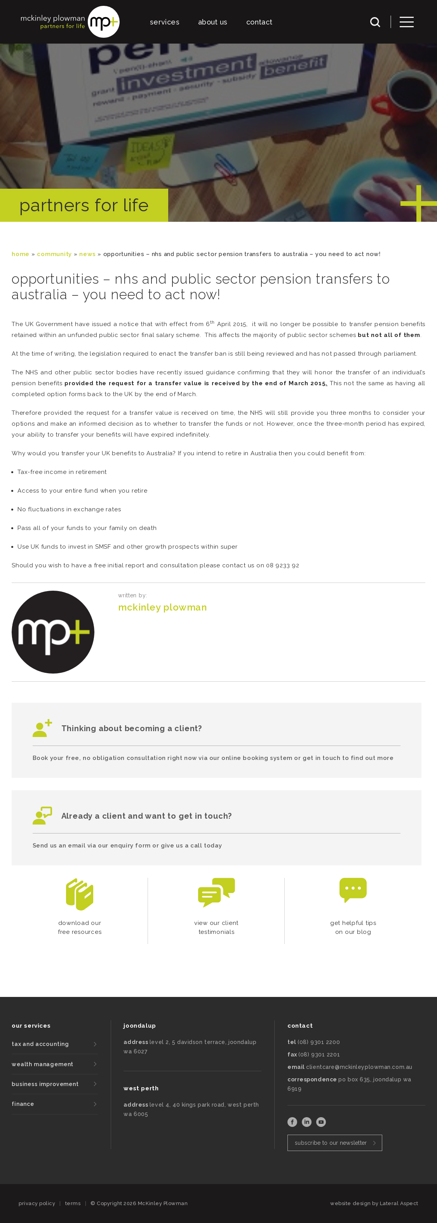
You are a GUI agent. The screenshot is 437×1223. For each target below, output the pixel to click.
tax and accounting (40, 1044)
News (87, 254)
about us (213, 22)
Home (21, 254)
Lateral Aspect (399, 1203)
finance (23, 1104)
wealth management (42, 1064)
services (164, 22)
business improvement (45, 1084)
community (54, 254)
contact (259, 22)
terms (73, 1203)
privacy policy (37, 1203)
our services (31, 1025)
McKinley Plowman (162, 607)
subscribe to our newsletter (331, 1143)
